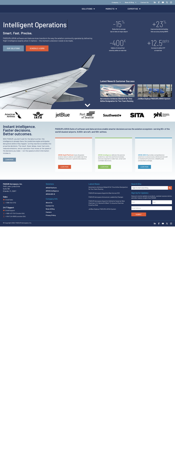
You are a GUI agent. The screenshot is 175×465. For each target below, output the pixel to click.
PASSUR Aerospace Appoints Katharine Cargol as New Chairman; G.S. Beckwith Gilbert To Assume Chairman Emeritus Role (106, 203)
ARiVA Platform (51, 188)
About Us (49, 202)
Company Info (52, 199)
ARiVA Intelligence (52, 191)
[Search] (170, 188)
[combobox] (149, 188)
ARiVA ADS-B (50, 194)
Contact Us (145, 2)
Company (116, 2)
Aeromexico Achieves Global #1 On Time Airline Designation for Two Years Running (116, 99)
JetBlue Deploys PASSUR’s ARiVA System (154, 98)
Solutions (50, 184)
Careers (49, 212)
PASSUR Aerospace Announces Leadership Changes (105, 197)
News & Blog (131, 2)
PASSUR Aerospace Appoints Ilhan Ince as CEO (104, 193)
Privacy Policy (51, 215)
